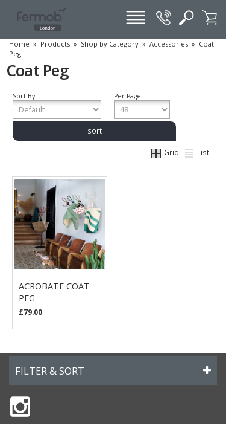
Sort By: (57, 105)
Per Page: (142, 105)
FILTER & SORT (49, 371)
